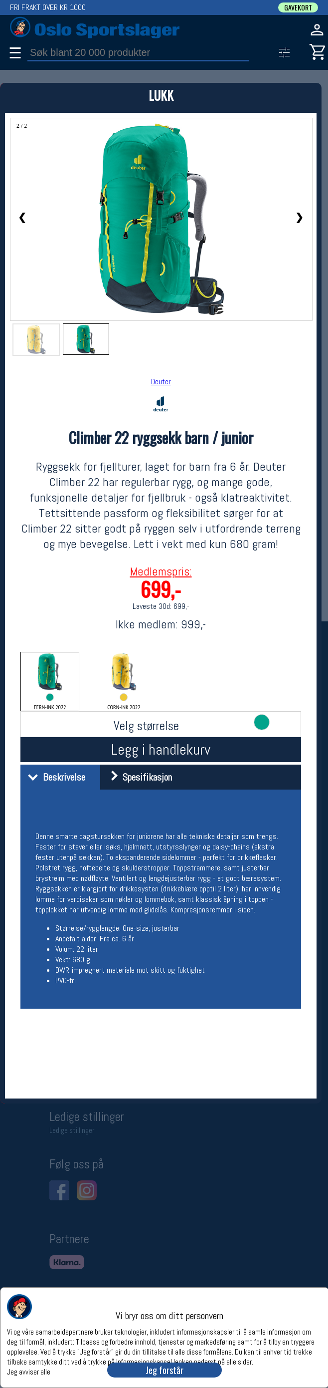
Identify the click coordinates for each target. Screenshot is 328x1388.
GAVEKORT (298, 7)
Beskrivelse (54, 777)
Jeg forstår (164, 1370)
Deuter (161, 381)
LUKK (161, 95)
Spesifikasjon (137, 777)
